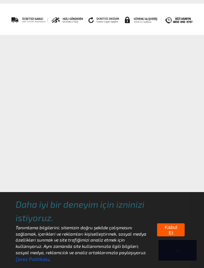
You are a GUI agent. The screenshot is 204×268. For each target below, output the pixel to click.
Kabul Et (171, 230)
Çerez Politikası (32, 259)
